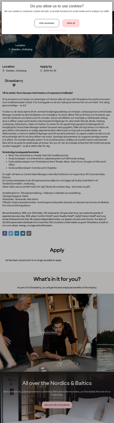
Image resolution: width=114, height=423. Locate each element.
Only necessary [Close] (46, 23)
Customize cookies (57, 30)
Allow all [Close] (71, 23)
